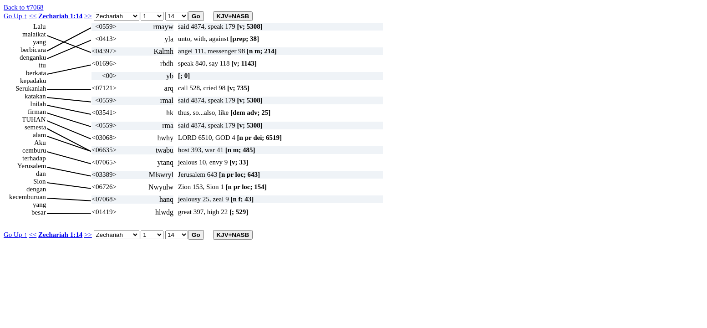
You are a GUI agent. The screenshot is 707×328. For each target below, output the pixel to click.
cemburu (34, 150)
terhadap (34, 158)
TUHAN (34, 119)
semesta (35, 127)
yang (39, 42)
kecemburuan (27, 196)
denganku (33, 57)
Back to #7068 (24, 7)
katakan (35, 96)
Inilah (38, 104)
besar (38, 212)
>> (88, 16)
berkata (36, 73)
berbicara (33, 49)
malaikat (34, 34)
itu (42, 65)
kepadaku (33, 80)
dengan (36, 189)
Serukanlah (30, 88)
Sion (39, 181)
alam (39, 134)
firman (37, 111)
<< (32, 16)
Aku (40, 142)
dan (41, 173)
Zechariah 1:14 (60, 16)
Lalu (39, 26)
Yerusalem (31, 165)
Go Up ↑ (15, 16)
